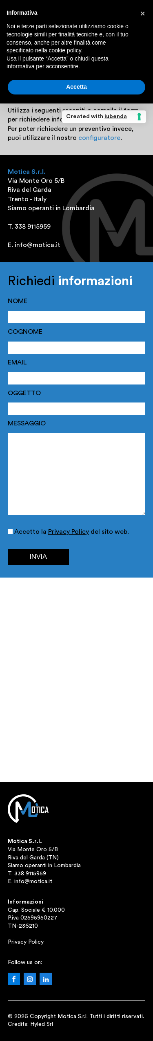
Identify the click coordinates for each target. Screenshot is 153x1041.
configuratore (99, 138)
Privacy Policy (68, 531)
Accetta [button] (76, 86)
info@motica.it (37, 245)
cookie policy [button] (65, 50)
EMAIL (17, 362)
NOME (17, 301)
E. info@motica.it (30, 881)
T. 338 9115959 (27, 874)
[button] (142, 13)
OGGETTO (24, 393)
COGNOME (25, 331)
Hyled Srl (41, 1024)
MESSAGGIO (27, 423)
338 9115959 (33, 226)
